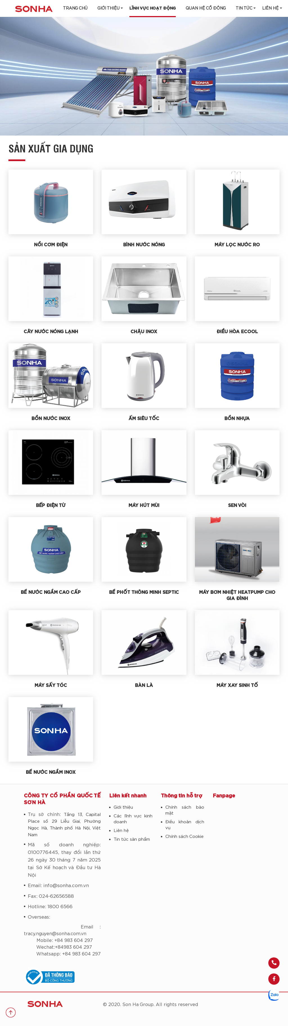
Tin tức (244, 8)
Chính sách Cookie (184, 837)
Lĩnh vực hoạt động (152, 8)
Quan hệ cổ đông (206, 8)
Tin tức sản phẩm (132, 839)
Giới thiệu (108, 8)
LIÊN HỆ (270, 8)
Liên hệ (121, 831)
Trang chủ (75, 8)
